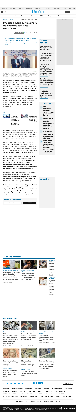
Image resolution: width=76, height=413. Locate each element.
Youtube (19, 383)
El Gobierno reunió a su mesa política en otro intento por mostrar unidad (48, 111)
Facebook (7, 383)
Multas (58, 396)
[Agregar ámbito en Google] (19, 32)
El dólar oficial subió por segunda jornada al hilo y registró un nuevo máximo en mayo (48, 123)
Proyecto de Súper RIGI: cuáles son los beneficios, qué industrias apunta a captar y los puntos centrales (48, 147)
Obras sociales (57, 8)
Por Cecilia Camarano (51, 275)
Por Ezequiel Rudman (51, 295)
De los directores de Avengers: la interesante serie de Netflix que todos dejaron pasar (46, 93)
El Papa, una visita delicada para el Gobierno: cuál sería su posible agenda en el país (52, 286)
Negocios (51, 16)
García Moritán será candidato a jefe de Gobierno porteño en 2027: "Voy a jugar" (28, 276)
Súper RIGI (48, 8)
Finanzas (33, 16)
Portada (6, 389)
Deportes (49, 391)
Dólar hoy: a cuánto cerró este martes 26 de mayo (29, 373)
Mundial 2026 (72, 8)
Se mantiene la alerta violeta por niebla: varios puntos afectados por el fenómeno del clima (47, 57)
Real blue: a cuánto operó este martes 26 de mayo (10, 363)
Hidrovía (64, 8)
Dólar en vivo (13, 8)
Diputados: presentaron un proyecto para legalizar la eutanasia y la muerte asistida (33, 118)
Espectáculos (31, 394)
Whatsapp (22, 383)
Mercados (68, 389)
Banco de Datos (57, 389)
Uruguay (69, 16)
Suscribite (29, 202)
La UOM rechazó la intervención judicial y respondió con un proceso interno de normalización (15, 119)
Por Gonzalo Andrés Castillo (27, 345)
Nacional (32, 391)
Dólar (15, 16)
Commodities (50, 182)
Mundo (40, 391)
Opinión (60, 16)
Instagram (11, 383)
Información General (10, 394)
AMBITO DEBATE (52, 401)
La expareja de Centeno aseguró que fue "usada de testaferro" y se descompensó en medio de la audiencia (11, 276)
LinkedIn (15, 383)
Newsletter (73, 15)
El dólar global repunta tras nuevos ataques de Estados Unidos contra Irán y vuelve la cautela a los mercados (47, 364)
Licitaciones (67, 396)
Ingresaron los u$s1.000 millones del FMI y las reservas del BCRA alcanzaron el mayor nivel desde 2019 (47, 339)
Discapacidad (29, 8)
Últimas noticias (17, 389)
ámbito (5, 19)
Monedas (41, 182)
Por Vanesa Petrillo (7, 282)
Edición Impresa (60, 391)
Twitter (4, 383)
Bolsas (45, 182)
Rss (51, 394)
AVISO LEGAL (34, 396)
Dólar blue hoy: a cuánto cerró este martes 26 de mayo (27, 363)
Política (42, 16)
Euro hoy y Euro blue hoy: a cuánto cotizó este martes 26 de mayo (10, 373)
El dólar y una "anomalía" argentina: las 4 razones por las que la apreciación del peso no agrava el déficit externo (46, 70)
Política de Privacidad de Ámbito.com (15, 396)
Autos (22, 394)
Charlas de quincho (39, 8)
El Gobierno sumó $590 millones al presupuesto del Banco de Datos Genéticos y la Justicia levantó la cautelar (21, 39)
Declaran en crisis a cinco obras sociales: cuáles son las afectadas (48, 134)
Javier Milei (21, 8)
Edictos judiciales (47, 396)
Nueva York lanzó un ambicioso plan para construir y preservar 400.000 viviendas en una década (47, 82)
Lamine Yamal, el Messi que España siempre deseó (46, 47)
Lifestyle (23, 391)
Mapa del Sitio (59, 394)
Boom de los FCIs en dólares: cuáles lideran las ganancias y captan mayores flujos (28, 336)
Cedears (56, 182)
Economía (23, 16)
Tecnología (43, 394)
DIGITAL (22, 401)
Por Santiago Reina (7, 345)
